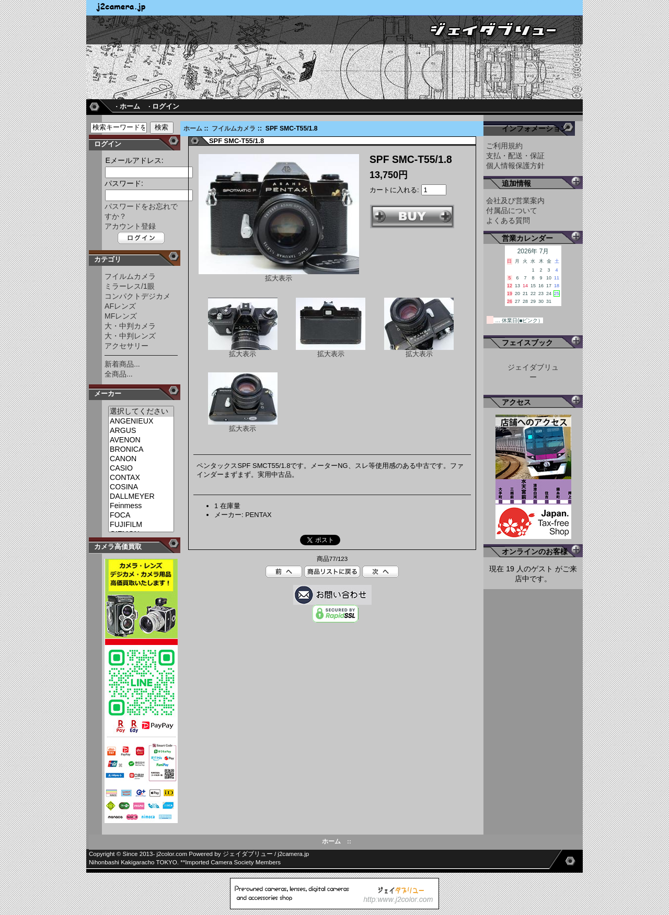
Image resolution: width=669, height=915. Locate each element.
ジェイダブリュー (248, 854)
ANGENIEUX (141, 421)
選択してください (141, 411)
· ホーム (128, 106)
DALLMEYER (141, 496)
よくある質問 (508, 220)
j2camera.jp (293, 854)
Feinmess (141, 506)
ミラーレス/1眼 (130, 286)
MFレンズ (121, 316)
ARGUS (141, 431)
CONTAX (141, 478)
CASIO (141, 468)
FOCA (141, 515)
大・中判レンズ (130, 336)
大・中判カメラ (130, 326)
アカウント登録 (130, 226)
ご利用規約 (504, 146)
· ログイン (163, 106)
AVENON (141, 440)
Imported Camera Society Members (233, 862)
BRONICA (141, 449)
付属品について (511, 210)
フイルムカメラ (234, 128)
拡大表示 (243, 351)
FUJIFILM (141, 525)
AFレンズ (120, 306)
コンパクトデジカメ (137, 296)
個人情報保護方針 (515, 165)
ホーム (192, 128)
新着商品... (122, 364)
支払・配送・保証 (515, 155)
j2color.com (172, 854)
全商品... (119, 374)
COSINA (141, 487)
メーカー (107, 393)
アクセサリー (126, 346)
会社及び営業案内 (515, 200)
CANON (141, 459)
